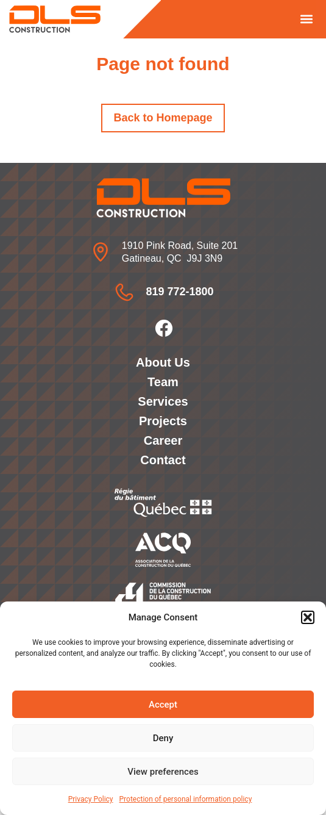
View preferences (162, 771)
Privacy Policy (90, 799)
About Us (163, 362)
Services (163, 401)
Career (163, 440)
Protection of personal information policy (185, 799)
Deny (163, 738)
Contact (162, 460)
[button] (308, 617)
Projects (163, 421)
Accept (163, 704)
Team (163, 382)
